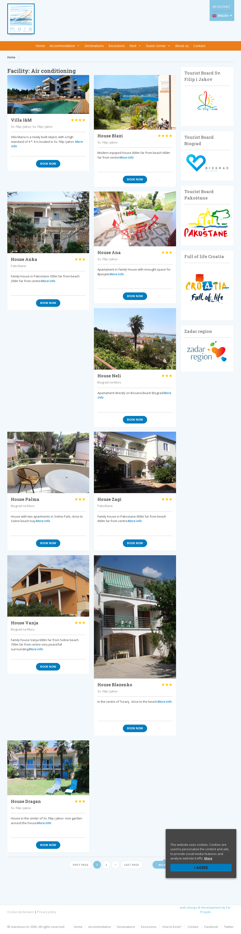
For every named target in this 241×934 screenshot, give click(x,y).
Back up (164, 864)
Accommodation (62, 46)
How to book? (172, 927)
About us (182, 46)
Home (40, 46)
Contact (199, 46)
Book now (48, 163)
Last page (131, 864)
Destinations (94, 46)
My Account (221, 7)
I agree (201, 867)
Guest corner (156, 46)
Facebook (211, 927)
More (208, 858)
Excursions (116, 46)
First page (80, 864)
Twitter (229, 927)
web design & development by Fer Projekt (205, 909)
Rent (133, 46)
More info (126, 157)
